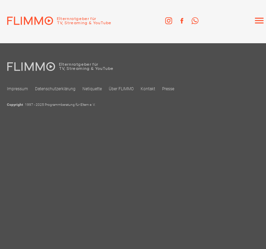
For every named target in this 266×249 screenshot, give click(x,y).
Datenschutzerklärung (55, 88)
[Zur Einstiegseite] (56, 21)
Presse (168, 88)
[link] (169, 21)
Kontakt (148, 88)
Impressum (17, 88)
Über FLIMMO (121, 88)
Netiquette (92, 88)
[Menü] (259, 21)
